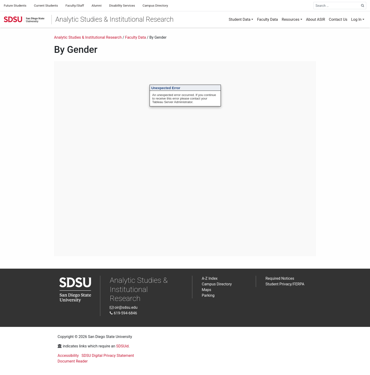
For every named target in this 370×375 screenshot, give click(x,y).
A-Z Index (210, 278)
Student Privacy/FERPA (284, 284)
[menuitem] (241, 19)
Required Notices (279, 278)
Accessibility (68, 355)
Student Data (239, 19)
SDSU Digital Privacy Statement (108, 355)
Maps (206, 290)
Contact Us (338, 19)
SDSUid (122, 346)
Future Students (15, 5)
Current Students (46, 5)
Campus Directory (155, 5)
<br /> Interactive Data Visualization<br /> (185, 158)
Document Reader (73, 361)
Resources (290, 19)
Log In (356, 19)
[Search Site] (362, 5)
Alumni (96, 5)
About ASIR (315, 19)
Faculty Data (267, 19)
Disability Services (122, 5)
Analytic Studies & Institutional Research (114, 19)
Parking (208, 295)
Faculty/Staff (75, 5)
